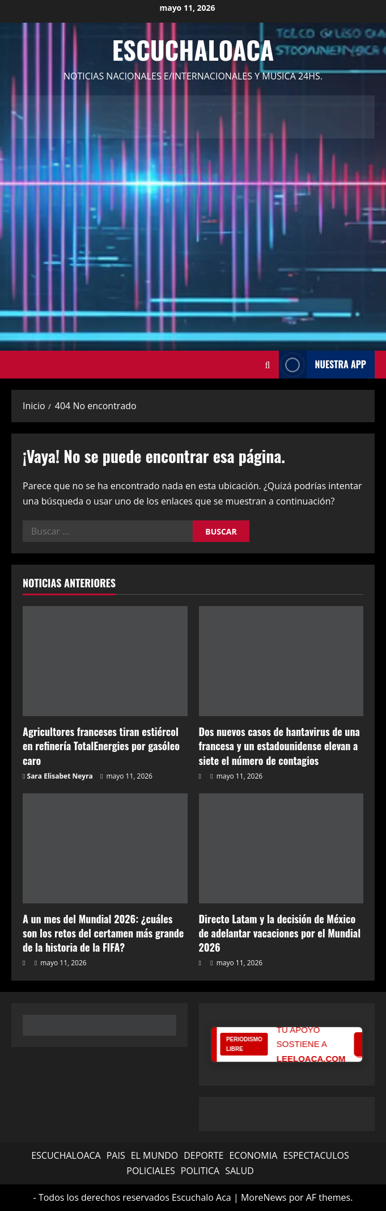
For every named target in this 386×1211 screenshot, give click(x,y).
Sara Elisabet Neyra (60, 776)
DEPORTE (203, 1155)
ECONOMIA (253, 1155)
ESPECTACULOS (316, 1155)
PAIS (116, 1155)
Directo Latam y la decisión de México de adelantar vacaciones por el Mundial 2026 (280, 932)
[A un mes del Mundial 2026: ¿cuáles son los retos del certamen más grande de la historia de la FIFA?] (105, 848)
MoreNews (264, 1197)
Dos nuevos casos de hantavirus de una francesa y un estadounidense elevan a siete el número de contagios (279, 745)
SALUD (239, 1170)
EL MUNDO (155, 1155)
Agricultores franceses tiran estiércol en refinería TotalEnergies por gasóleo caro (101, 745)
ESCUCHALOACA (66, 1155)
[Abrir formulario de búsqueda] (267, 364)
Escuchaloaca (193, 49)
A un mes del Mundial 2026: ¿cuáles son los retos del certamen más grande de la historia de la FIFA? (103, 932)
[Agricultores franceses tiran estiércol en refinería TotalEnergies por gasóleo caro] (105, 661)
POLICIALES (150, 1170)
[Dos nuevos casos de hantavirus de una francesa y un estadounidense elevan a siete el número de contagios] (281, 661)
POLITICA (200, 1170)
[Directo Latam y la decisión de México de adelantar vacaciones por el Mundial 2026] (281, 848)
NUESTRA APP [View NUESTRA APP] (322, 365)
